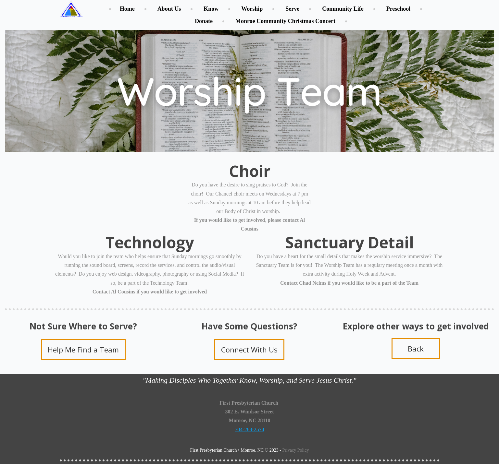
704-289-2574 (249, 429)
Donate (204, 21)
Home (127, 9)
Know (211, 9)
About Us (169, 9)
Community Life (343, 9)
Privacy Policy (295, 450)
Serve (292, 9)
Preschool (398, 9)
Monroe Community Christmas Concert (285, 21)
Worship (252, 9)
